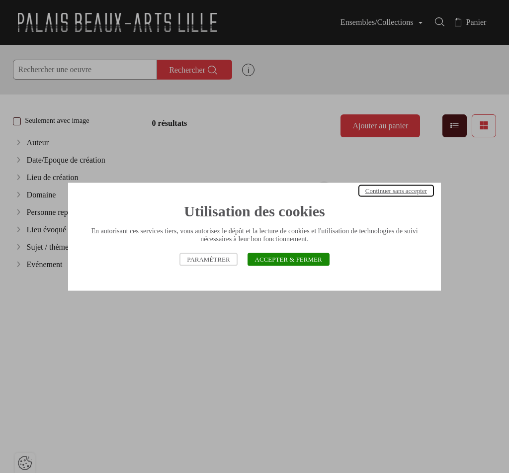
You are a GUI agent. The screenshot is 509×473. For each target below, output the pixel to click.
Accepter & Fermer (288, 259)
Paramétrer (208, 259)
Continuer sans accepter (396, 190)
